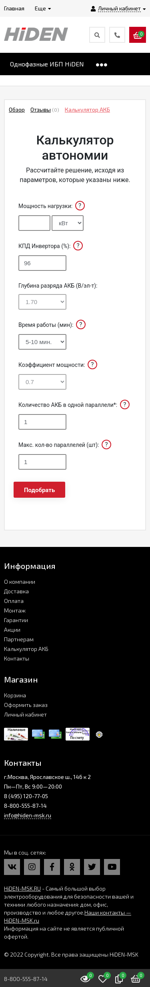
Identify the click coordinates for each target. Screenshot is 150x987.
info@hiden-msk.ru (27, 815)
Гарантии (16, 620)
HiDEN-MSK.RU (22, 888)
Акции (12, 629)
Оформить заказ (26, 704)
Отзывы (40, 109)
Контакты (16, 658)
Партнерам (19, 639)
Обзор (17, 109)
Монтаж (15, 610)
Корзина (15, 695)
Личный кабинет (25, 714)
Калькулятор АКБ (87, 109)
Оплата (14, 600)
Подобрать (39, 490)
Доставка (16, 591)
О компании (19, 581)
